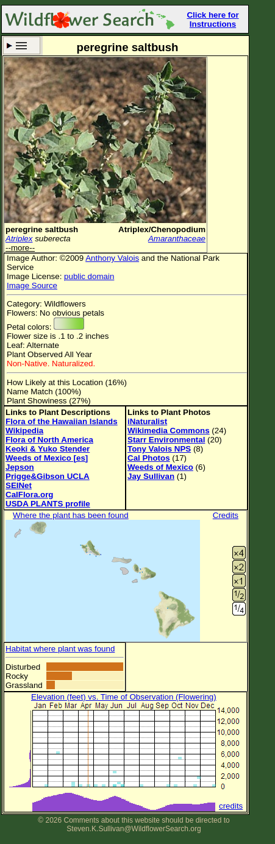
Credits (225, 515)
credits (231, 805)
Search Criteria (21, 45)
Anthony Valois (112, 258)
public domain (89, 276)
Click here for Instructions (212, 19)
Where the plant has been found (71, 515)
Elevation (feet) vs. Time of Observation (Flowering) (123, 696)
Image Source (32, 285)
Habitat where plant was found (60, 648)
